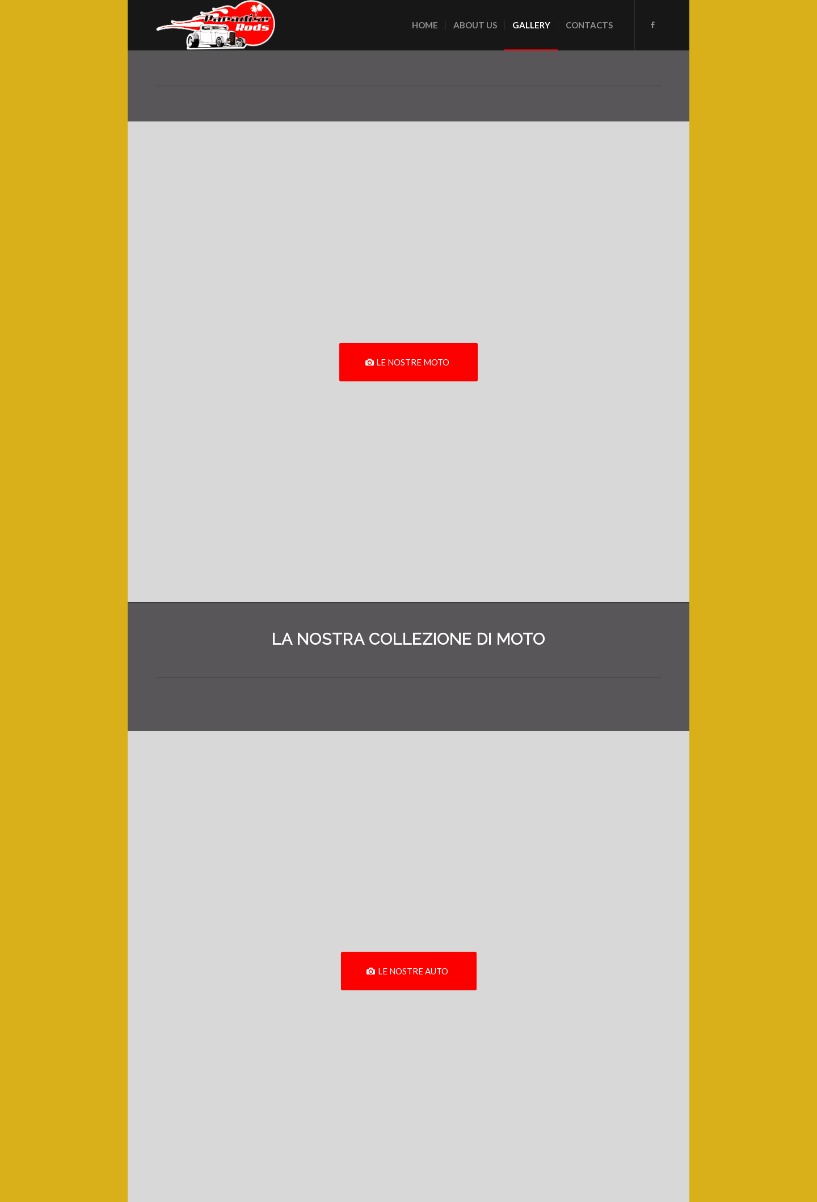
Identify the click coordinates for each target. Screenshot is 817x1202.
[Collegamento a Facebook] (652, 24)
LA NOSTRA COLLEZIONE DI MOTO (408, 639)
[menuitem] (425, 25)
